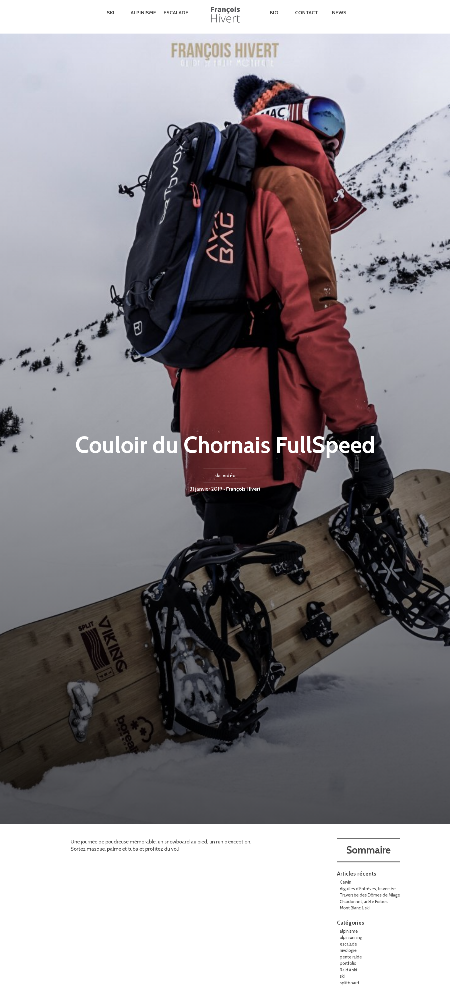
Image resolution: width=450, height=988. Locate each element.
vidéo (229, 475)
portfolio (348, 963)
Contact (306, 12)
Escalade (176, 12)
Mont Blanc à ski (355, 908)
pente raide (351, 957)
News (339, 12)
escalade (348, 944)
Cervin (345, 882)
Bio (274, 12)
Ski (111, 12)
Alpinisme (143, 12)
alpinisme (349, 931)
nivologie (348, 950)
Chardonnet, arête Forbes (364, 901)
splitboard (349, 982)
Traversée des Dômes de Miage (370, 895)
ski (217, 475)
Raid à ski (348, 970)
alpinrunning (351, 937)
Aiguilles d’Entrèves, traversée (368, 888)
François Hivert (243, 489)
